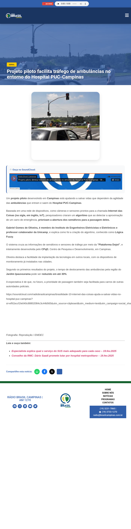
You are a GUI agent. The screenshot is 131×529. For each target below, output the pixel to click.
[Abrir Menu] (127, 15)
